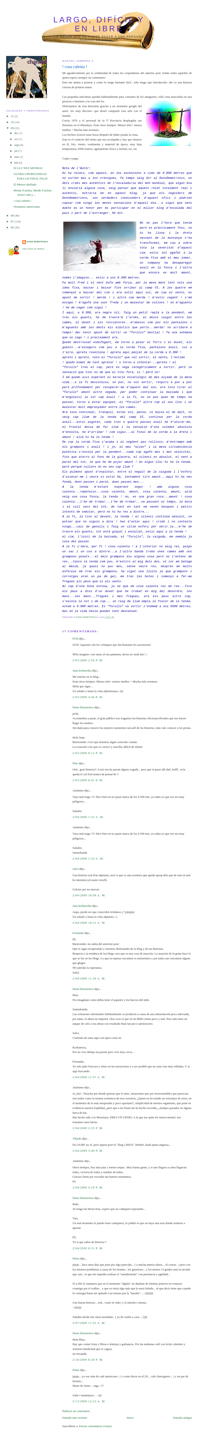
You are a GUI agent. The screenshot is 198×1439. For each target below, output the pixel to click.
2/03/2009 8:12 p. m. (87, 753)
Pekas (75, 1258)
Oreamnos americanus (26, 206)
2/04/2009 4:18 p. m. (87, 1187)
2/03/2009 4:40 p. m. (87, 697)
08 (12, 215)
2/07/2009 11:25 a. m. (89, 1323)
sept (17, 145)
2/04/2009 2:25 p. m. (87, 1128)
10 (12, 122)
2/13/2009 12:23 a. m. (89, 1401)
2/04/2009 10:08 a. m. (89, 895)
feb (16, 162)
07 (12, 221)
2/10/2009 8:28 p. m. (87, 1359)
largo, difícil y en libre (99, 24)
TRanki (76, 1138)
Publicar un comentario (76, 1411)
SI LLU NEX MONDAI (27, 168)
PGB (75, 638)
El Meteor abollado (24, 184)
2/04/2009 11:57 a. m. (89, 1077)
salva (75, 868)
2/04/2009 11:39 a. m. (89, 978)
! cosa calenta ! (22, 200)
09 (12, 128)
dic (16, 133)
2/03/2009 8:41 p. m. (87, 780)
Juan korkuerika (81, 670)
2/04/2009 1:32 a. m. (88, 817)
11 (12, 116)
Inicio (130, 1417)
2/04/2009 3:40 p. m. (87, 1150)
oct (16, 139)
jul (16, 151)
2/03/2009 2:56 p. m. (87, 660)
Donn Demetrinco (83, 707)
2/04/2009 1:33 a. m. (88, 858)
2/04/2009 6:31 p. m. (87, 1248)
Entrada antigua (182, 1417)
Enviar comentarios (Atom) (95, 1426)
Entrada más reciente (74, 1417)
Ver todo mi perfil (33, 249)
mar (17, 157)
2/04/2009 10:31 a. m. (89, 922)
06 (12, 227)
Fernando (78, 933)
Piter (75, 763)
